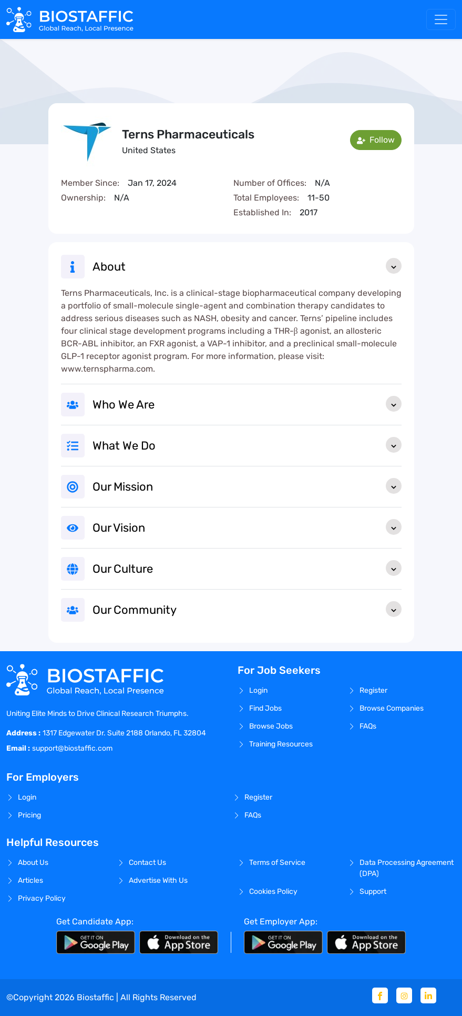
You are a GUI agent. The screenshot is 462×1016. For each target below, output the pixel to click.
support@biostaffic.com (72, 748)
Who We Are (247, 404)
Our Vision (247, 527)
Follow (376, 140)
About (247, 266)
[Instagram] (404, 995)
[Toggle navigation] (441, 19)
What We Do (247, 445)
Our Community (247, 609)
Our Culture (247, 568)
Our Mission (247, 486)
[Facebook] (380, 995)
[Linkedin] (428, 995)
